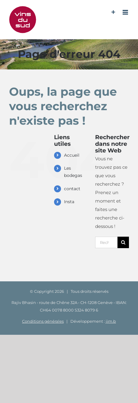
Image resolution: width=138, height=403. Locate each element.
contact (72, 188)
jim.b (111, 321)
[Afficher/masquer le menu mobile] (126, 12)
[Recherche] (123, 242)
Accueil (71, 155)
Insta (69, 201)
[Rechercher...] (106, 242)
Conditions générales (43, 321)
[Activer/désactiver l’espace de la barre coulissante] (113, 12)
